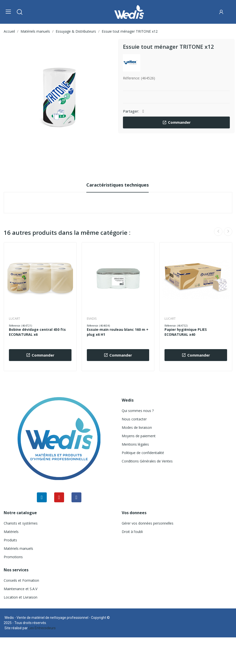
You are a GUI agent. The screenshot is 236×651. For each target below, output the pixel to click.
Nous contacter (134, 419)
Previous (218, 231)
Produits (10, 540)
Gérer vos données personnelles (147, 523)
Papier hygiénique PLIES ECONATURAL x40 (186, 332)
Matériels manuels (18, 548)
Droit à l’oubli (132, 531)
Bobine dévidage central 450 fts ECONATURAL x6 (37, 332)
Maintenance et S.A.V (20, 588)
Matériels (11, 531)
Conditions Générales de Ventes (147, 461)
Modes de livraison (137, 427)
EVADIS (91, 318)
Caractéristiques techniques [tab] (117, 185)
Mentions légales (135, 444)
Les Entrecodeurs (42, 628)
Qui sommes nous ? (138, 410)
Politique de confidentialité (143, 452)
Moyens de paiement (139, 436)
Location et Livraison (20, 597)
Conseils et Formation (21, 580)
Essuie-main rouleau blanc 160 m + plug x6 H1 (117, 332)
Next (228, 231)
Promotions (13, 557)
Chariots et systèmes (21, 523)
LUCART (14, 318)
